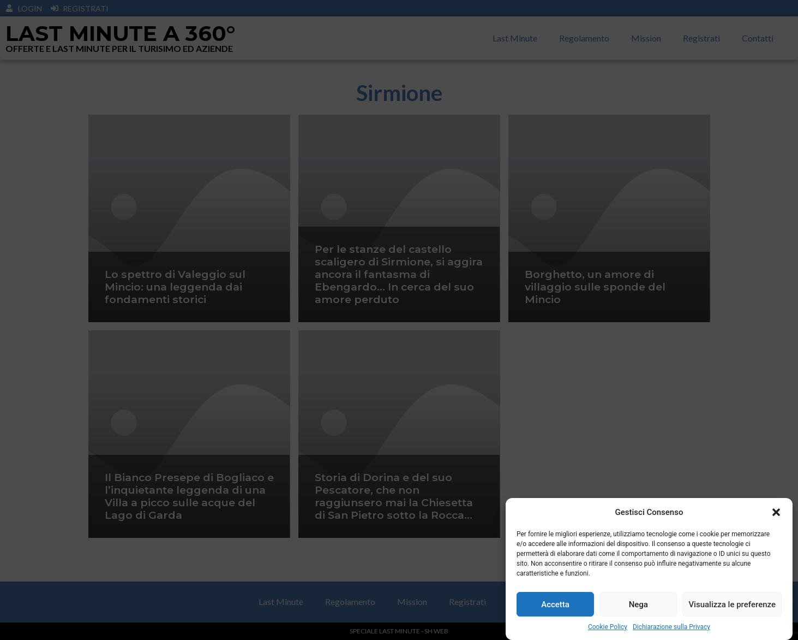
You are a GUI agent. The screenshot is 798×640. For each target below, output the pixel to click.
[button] (776, 512)
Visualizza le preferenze (732, 604)
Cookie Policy (607, 627)
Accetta (555, 604)
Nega (638, 604)
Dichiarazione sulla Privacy (671, 627)
